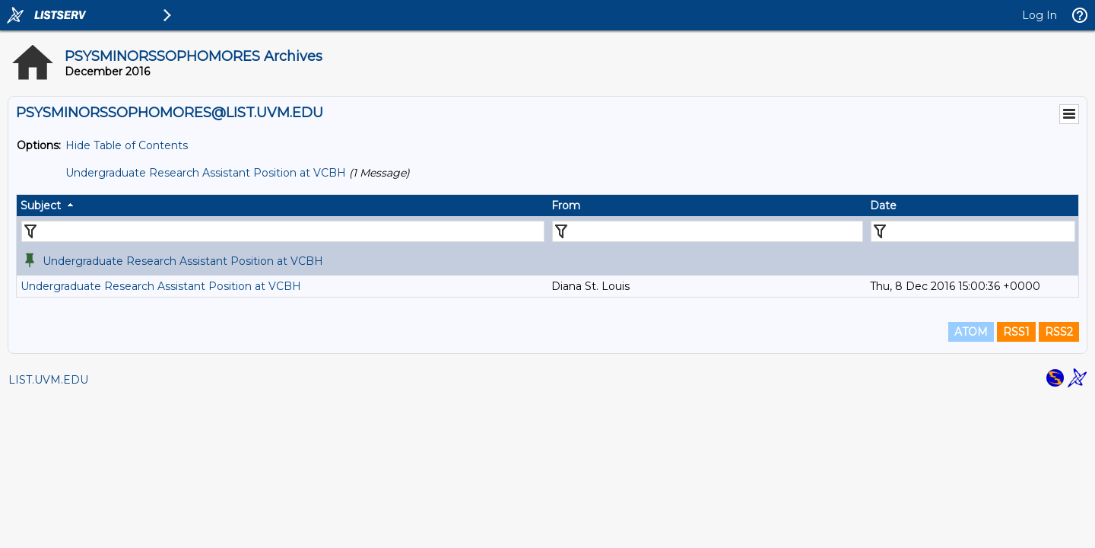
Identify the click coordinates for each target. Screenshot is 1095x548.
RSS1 (1016, 332)
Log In (1039, 15)
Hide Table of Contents (126, 145)
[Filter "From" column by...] (707, 231)
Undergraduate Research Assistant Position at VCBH (205, 173)
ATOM (971, 332)
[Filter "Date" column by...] (973, 231)
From (565, 205)
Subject (41, 205)
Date (883, 205)
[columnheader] (282, 205)
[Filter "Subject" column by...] (282, 231)
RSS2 (1059, 332)
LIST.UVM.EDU (48, 380)
